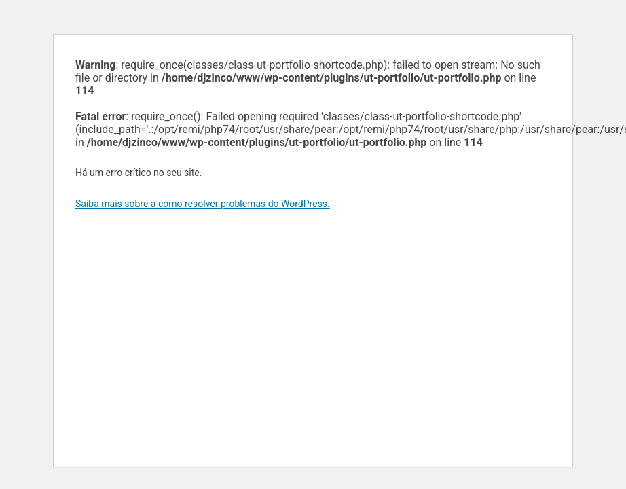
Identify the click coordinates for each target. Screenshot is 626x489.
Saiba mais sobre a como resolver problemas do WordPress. (202, 203)
